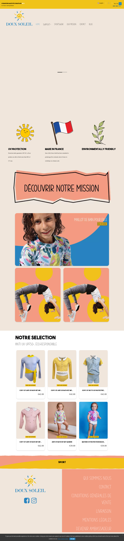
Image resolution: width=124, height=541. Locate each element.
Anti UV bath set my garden (62, 442)
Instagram (34, 500)
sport (62, 462)
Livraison (103, 511)
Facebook (27, 500)
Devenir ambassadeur (93, 529)
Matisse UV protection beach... (93, 442)
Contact (105, 487)
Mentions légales (97, 520)
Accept (72, 539)
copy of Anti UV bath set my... (31, 390)
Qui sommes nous (97, 478)
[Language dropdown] (101, 3)
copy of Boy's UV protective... (93, 390)
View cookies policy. (63, 539)
